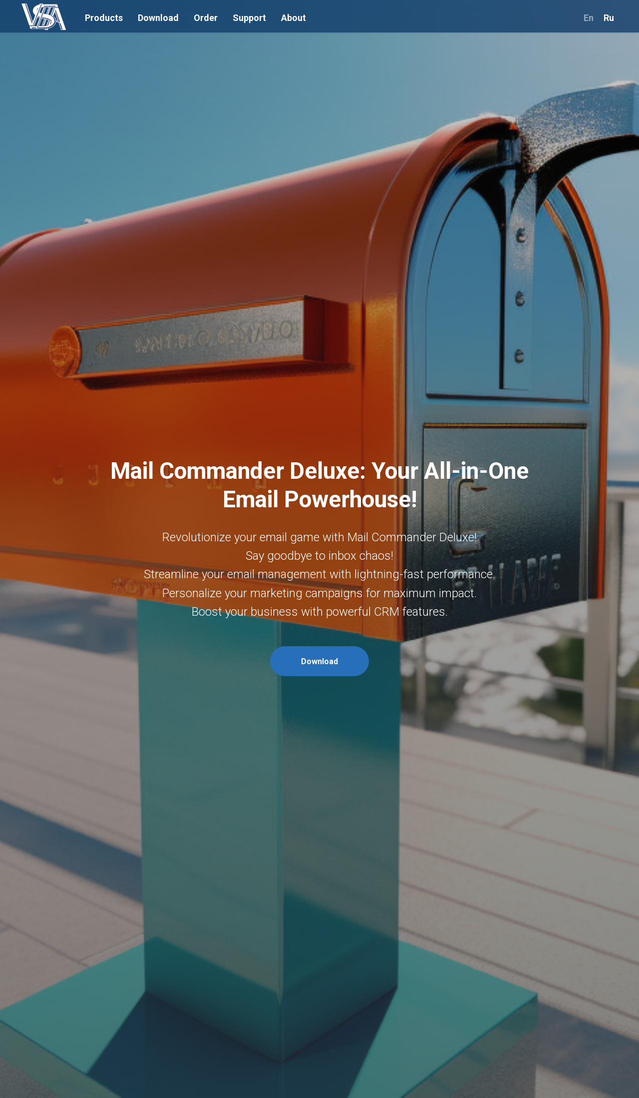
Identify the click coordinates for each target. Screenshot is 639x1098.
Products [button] (104, 17)
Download (158, 17)
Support (249, 17)
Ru (609, 17)
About (293, 17)
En (589, 17)
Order (206, 17)
